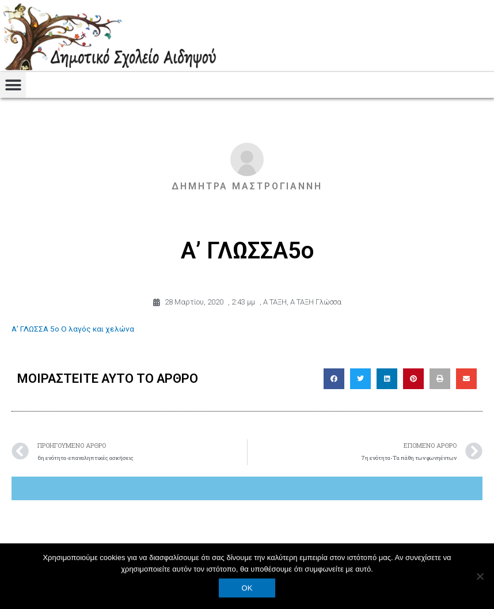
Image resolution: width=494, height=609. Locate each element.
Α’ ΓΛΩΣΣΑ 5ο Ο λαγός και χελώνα (73, 328)
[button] (13, 85)
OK (247, 588)
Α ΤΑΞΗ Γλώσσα (315, 302)
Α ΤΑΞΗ (275, 302)
